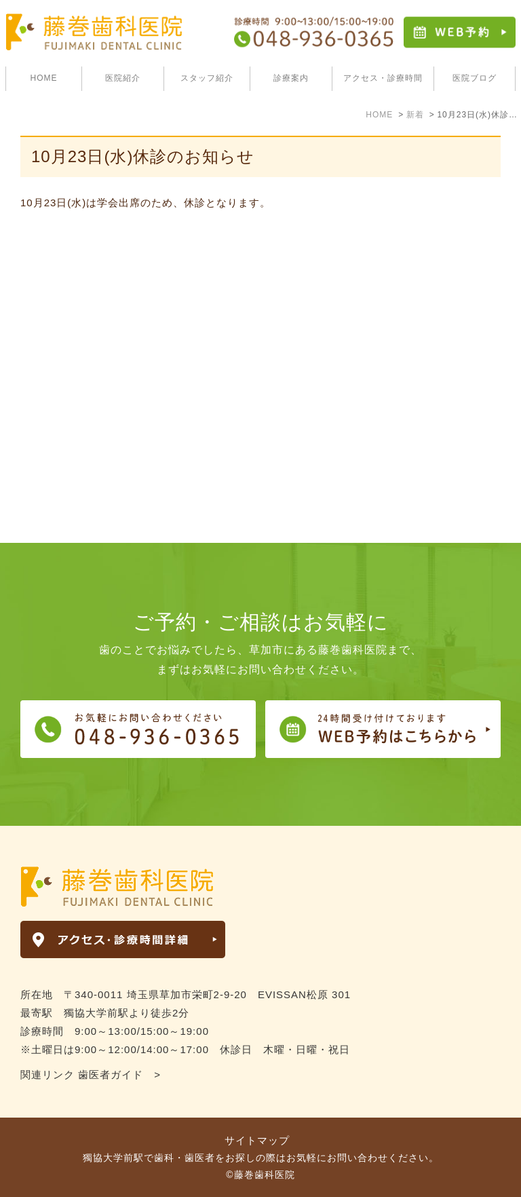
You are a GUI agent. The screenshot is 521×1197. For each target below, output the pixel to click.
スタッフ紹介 (206, 78)
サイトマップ (257, 1140)
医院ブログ (474, 78)
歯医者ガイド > (119, 1074)
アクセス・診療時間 (383, 78)
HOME (44, 78)
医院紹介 (122, 78)
